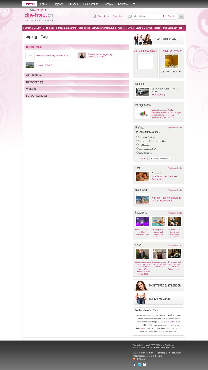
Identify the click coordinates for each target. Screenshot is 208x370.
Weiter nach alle (175, 128)
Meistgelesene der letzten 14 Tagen (166, 112)
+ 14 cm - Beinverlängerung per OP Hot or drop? (166, 199)
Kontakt (158, 356)
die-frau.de (160, 347)
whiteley (172, 331)
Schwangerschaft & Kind (104, 28)
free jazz (157, 319)
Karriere (122, 28)
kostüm (178, 325)
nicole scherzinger (149, 322)
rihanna (171, 322)
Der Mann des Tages (145, 50)
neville (148, 328)
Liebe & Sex (48, 28)
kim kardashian (158, 328)
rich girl (171, 325)
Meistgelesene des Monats (163, 115)
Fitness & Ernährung (66, 28)
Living (131, 28)
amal (155, 325)
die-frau (171, 315)
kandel (161, 331)
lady (138, 328)
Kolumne (123, 4)
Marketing (161, 353)
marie (178, 328)
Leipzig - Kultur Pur (45, 65)
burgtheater (170, 328)
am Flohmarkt (145, 145)
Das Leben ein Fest (172, 28)
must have (162, 325)
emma (140, 319)
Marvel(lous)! (159, 94)
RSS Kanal (139, 359)
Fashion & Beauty (32, 28)
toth (166, 331)
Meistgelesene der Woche (162, 110)
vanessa (143, 331)
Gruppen (73, 4)
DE (41, 10)
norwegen (163, 322)
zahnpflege (152, 331)
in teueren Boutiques (147, 137)
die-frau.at (151, 347)
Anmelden (117, 16)
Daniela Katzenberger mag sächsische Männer (100, 55)
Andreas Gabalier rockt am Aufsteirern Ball (142, 232)
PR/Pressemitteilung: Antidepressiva (52, 55)
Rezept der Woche (172, 50)
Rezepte (108, 4)
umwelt (171, 319)
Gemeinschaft (90, 4)
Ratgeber (58, 4)
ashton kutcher (159, 316)
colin (179, 316)
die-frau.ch (170, 347)
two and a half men (144, 316)
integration (148, 319)
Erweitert (172, 16)
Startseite (30, 4)
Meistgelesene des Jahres (163, 117)
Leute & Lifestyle (144, 28)
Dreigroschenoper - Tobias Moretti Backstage (159, 264)
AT (38, 10)
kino (143, 328)
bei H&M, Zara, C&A (147, 149)
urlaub (164, 319)
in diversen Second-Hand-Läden (152, 141)
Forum (43, 4)
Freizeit (157, 28)
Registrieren (103, 16)
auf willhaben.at (145, 153)
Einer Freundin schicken (143, 353)
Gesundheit (84, 28)
